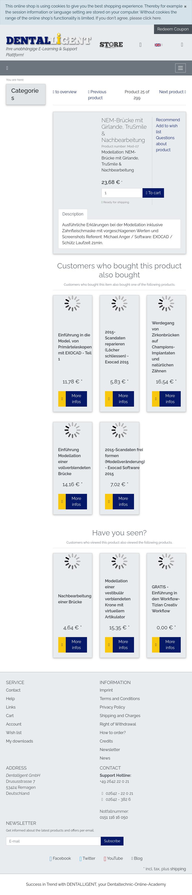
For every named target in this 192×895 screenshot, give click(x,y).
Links (11, 707)
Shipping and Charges (120, 715)
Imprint (106, 690)
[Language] (159, 45)
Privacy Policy (112, 707)
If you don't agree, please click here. (129, 18)
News (105, 758)
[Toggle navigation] (180, 67)
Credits (106, 741)
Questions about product (165, 143)
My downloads (19, 741)
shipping (178, 869)
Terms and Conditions (120, 698)
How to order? (113, 732)
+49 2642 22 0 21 (114, 781)
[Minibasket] (182, 44)
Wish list (14, 732)
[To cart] (62, 399)
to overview (65, 91)
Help (10, 698)
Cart (10, 715)
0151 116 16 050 (114, 817)
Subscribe (112, 841)
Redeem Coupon (173, 29)
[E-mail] (53, 841)
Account (14, 724)
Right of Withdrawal (118, 724)
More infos (76, 398)
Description (73, 214)
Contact (13, 690)
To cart (153, 192)
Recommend (168, 119)
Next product (172, 91)
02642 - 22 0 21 (119, 793)
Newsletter (110, 749)
